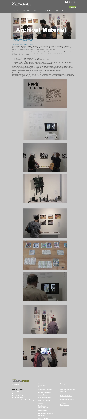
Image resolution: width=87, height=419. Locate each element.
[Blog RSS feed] (66, 2)
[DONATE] (72, 7)
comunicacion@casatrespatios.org (23, 400)
